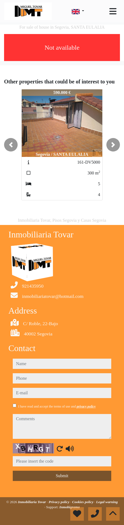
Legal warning (107, 502)
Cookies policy (83, 502)
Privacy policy (59, 502)
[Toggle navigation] (113, 11)
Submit (62, 475)
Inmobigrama (69, 507)
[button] (11, 145)
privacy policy (86, 406)
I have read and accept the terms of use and (57, 406)
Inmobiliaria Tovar (32, 502)
